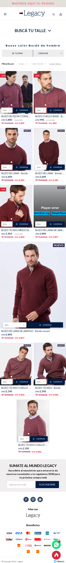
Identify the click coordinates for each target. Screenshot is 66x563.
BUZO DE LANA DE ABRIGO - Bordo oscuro (25, 330)
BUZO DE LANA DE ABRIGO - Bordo (50, 230)
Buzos (21, 64)
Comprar (23, 110)
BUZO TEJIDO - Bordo (48, 387)
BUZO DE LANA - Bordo (14, 173)
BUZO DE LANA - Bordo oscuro (50, 173)
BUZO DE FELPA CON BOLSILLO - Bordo (16, 116)
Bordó (37, 64)
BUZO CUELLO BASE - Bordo (50, 116)
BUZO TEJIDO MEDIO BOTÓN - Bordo (16, 230)
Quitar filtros (55, 63)
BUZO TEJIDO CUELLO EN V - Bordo (16, 387)
